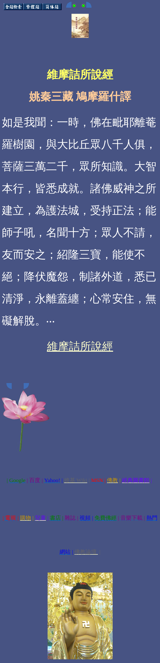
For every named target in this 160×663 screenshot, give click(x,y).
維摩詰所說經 (80, 346)
